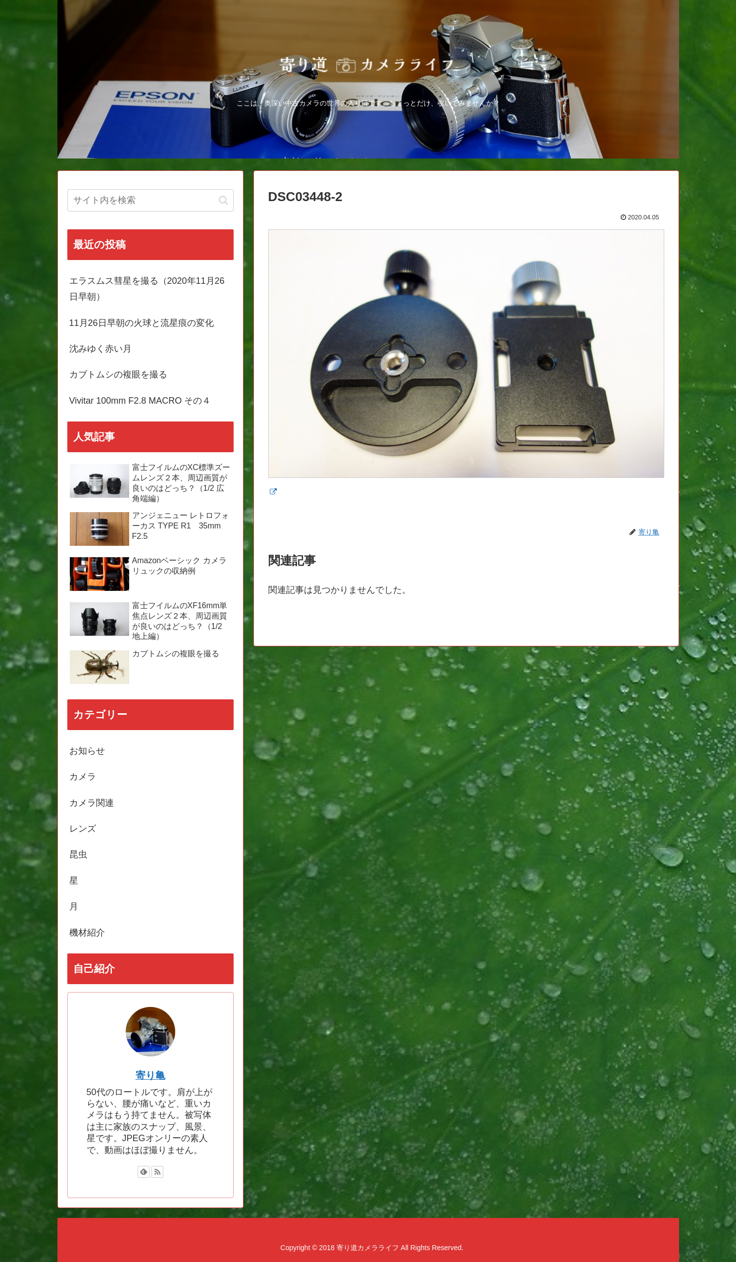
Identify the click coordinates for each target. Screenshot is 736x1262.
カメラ (82, 777)
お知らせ (87, 751)
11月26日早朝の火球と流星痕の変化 (141, 323)
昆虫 (78, 854)
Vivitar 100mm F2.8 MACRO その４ (140, 401)
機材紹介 (87, 933)
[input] (150, 200)
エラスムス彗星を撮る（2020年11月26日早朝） (147, 289)
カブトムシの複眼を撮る (118, 374)
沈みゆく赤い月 (100, 349)
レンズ (82, 829)
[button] (223, 200)
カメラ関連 (91, 803)
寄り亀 (150, 1075)
